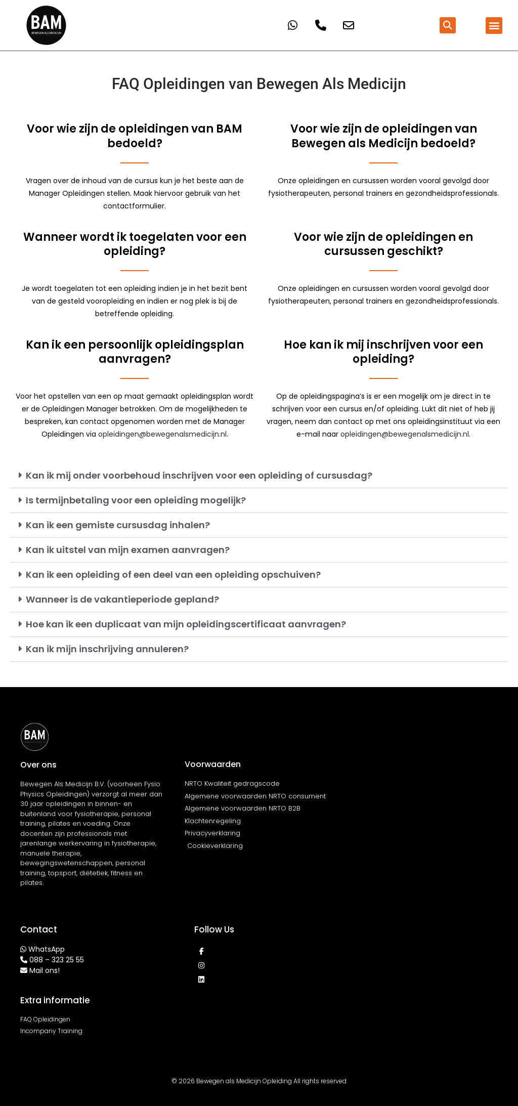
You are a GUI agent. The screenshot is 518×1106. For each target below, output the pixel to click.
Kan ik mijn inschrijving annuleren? (107, 649)
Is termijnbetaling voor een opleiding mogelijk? (136, 500)
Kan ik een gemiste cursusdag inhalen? (118, 525)
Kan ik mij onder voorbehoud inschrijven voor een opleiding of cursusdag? (199, 475)
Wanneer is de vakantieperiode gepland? (122, 599)
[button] (448, 25)
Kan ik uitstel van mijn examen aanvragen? (128, 549)
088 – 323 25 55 (56, 960)
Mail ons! (44, 970)
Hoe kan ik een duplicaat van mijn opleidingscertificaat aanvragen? (186, 624)
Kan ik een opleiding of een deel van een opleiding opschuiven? (173, 574)
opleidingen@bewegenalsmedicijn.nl (162, 434)
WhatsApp (46, 949)
